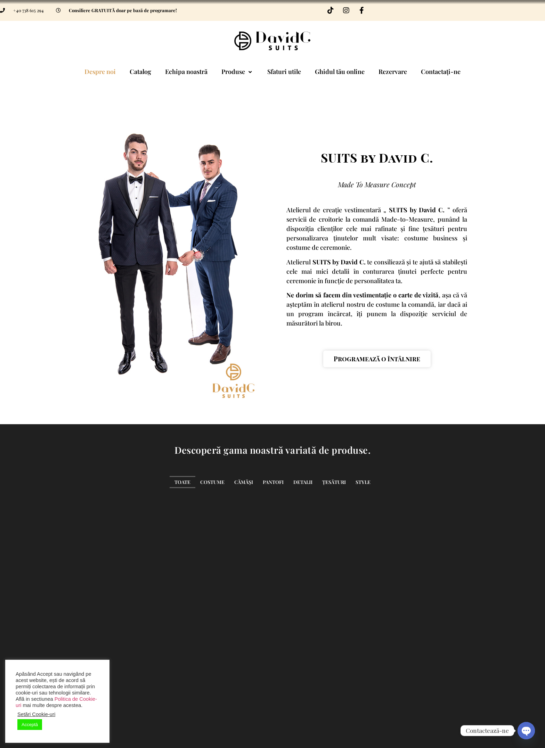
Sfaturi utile (284, 71)
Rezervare (393, 71)
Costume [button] (212, 482)
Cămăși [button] (243, 482)
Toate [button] (182, 482)
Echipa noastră (186, 71)
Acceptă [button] (30, 724)
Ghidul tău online (340, 71)
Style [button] (363, 482)
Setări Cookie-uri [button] (36, 714)
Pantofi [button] (273, 482)
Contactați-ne (441, 71)
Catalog (140, 71)
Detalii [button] (302, 482)
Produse (237, 71)
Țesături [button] (334, 482)
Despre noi (100, 71)
